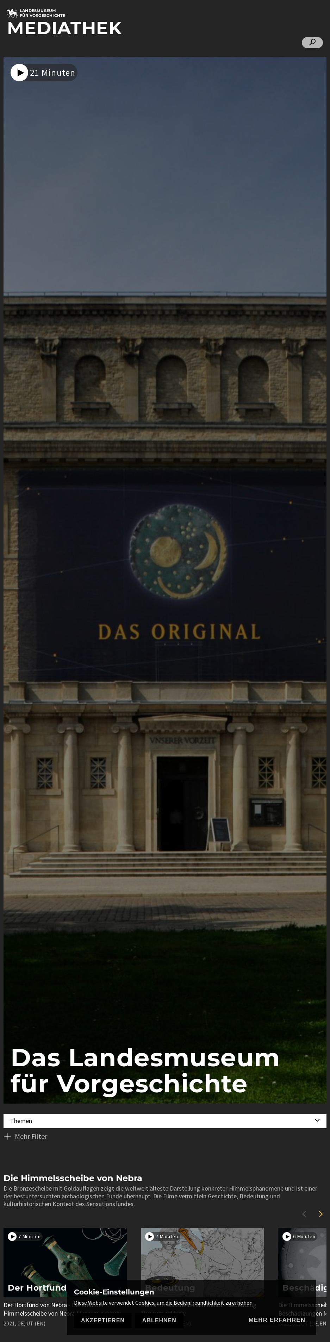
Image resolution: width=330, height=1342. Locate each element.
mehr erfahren (277, 1320)
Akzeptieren (103, 1320)
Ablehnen (159, 1320)
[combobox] (165, 1120)
